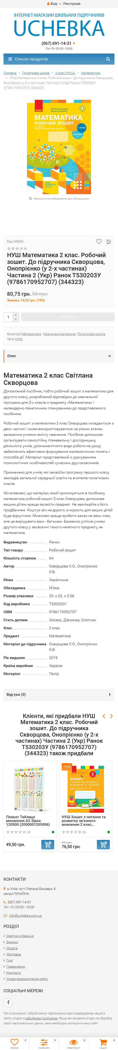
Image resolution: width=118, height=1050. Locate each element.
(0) (18, 832)
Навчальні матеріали (59, 334)
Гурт (9, 960)
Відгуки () (16, 694)
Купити (68, 316)
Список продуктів (28, 59)
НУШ (19, 339)
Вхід (52, 3)
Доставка (13, 954)
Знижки (12, 942)
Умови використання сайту (27, 979)
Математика (31, 334)
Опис (11, 356)
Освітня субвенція (20, 936)
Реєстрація (71, 3)
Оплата (12, 948)
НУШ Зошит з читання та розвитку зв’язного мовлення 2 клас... (84, 821)
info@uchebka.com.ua (25, 915)
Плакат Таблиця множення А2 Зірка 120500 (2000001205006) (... (28, 822)
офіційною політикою (41, 1018)
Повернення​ (15, 966)
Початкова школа (91, 334)
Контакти (13, 973)
